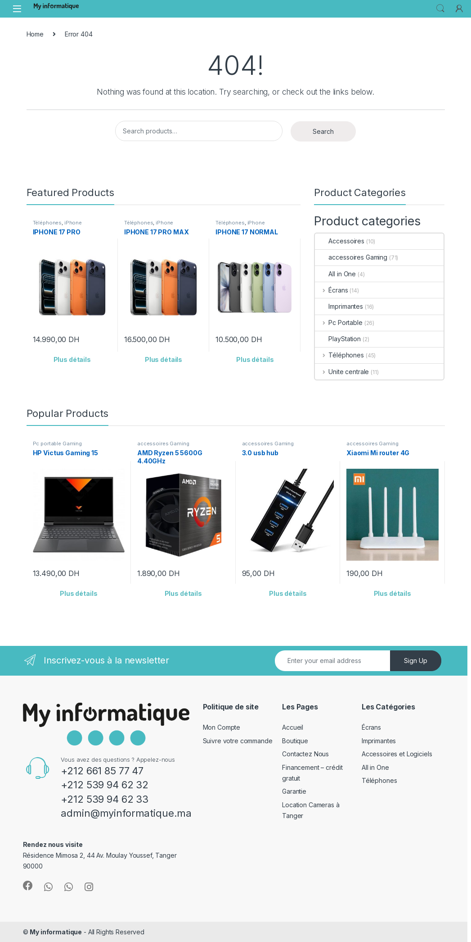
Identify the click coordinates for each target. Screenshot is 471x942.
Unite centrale (342, 371)
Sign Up (415, 660)
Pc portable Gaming (57, 443)
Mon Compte (222, 727)
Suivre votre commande (238, 741)
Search (440, 9)
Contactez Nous (305, 754)
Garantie (294, 791)
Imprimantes (339, 306)
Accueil (292, 727)
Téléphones (47, 222)
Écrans (331, 290)
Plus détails (72, 359)
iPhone (73, 222)
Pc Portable (338, 322)
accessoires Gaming (351, 257)
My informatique (56, 932)
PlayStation (337, 339)
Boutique (295, 741)
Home (35, 34)
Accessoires (339, 241)
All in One (335, 274)
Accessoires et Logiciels (397, 754)
